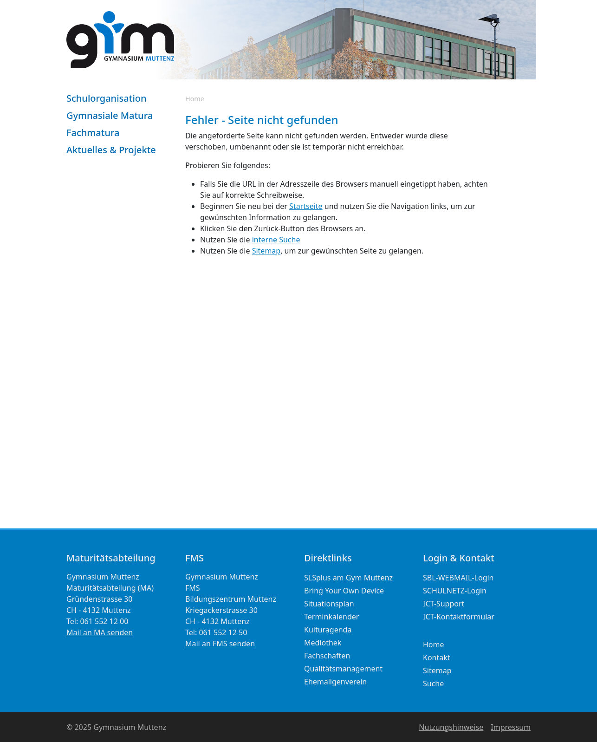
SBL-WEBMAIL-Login (458, 578)
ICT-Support (443, 604)
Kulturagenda (327, 630)
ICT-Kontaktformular (458, 617)
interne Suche (276, 239)
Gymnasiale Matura (109, 115)
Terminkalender (331, 617)
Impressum (511, 727)
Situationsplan (329, 604)
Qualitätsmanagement (343, 669)
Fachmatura (92, 132)
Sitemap (266, 251)
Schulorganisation (106, 98)
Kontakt (436, 657)
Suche (433, 683)
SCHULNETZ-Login (455, 591)
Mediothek (322, 643)
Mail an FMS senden (220, 643)
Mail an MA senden (99, 632)
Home (194, 98)
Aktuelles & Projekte (111, 149)
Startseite (306, 206)
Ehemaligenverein (335, 682)
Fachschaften (327, 656)
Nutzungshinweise (451, 727)
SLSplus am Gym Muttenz (348, 578)
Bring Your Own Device (344, 591)
